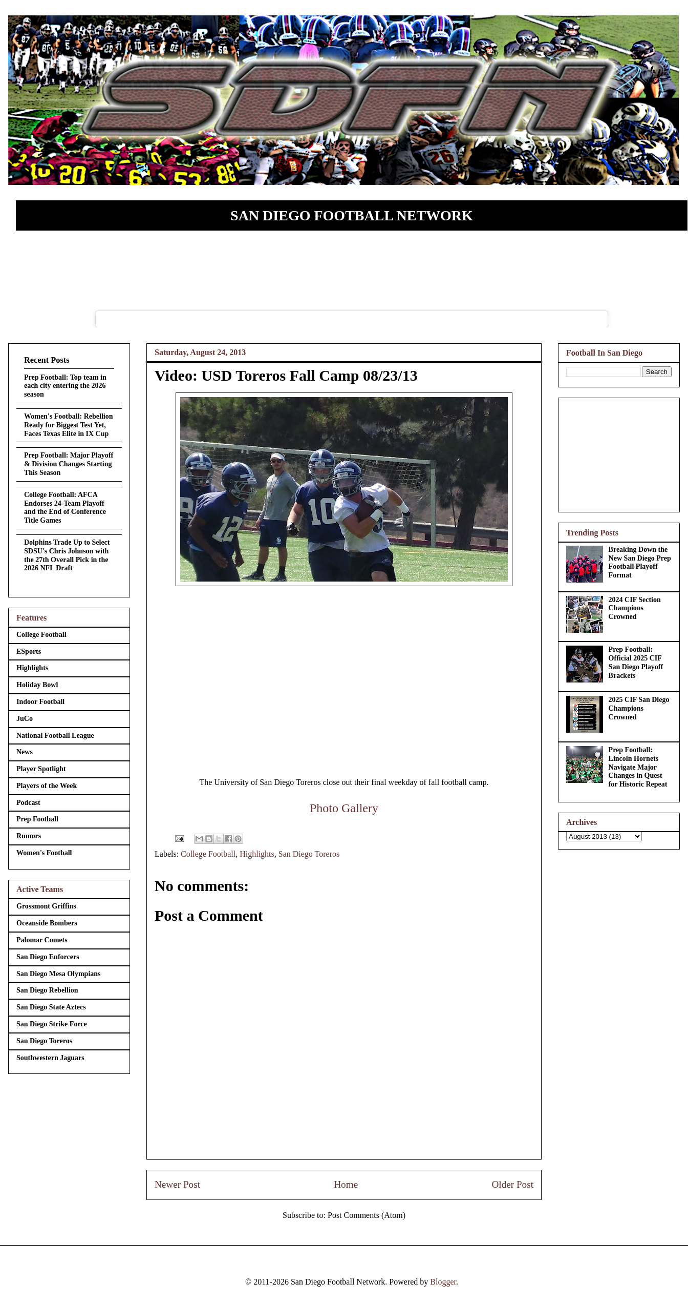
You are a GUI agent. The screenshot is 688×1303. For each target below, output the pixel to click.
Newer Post (177, 1184)
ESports (28, 651)
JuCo (24, 718)
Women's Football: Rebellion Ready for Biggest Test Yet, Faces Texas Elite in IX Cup (68, 425)
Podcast (28, 802)
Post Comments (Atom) (366, 1215)
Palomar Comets (42, 940)
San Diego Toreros (308, 854)
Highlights (257, 854)
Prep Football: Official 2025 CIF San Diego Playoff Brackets (636, 662)
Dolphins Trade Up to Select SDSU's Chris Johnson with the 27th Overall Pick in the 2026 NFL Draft (67, 555)
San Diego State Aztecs (51, 1007)
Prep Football (37, 819)
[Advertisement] (619, 453)
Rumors (28, 836)
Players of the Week (46, 786)
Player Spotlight (41, 769)
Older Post (512, 1184)
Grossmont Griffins (46, 906)
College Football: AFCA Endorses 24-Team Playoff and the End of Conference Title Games (65, 507)
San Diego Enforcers (47, 957)
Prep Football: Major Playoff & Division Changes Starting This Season (68, 464)
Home (346, 1184)
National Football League (55, 735)
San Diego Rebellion (47, 990)
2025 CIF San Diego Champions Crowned (639, 708)
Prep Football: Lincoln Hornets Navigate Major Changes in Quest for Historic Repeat (638, 767)
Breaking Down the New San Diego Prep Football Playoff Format (640, 562)
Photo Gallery (344, 808)
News (24, 752)
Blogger (443, 1281)
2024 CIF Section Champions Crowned (635, 608)
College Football (208, 854)
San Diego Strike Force (51, 1024)
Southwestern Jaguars (50, 1058)
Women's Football (44, 853)
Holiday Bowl (37, 685)
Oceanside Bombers (46, 923)
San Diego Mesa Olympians (58, 974)
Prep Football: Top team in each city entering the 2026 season (65, 386)
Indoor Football (40, 702)
